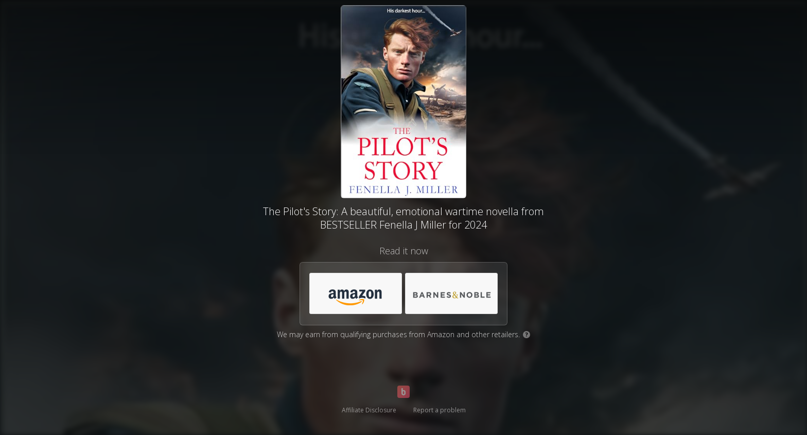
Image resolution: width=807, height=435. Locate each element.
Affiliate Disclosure (369, 410)
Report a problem (439, 410)
